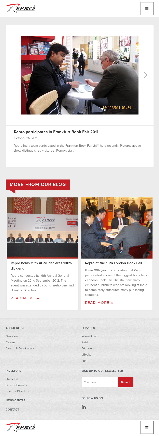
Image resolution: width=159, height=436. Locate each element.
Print (84, 360)
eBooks (86, 354)
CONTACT (12, 409)
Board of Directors (17, 391)
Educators (88, 348)
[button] (147, 8)
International (89, 336)
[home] (21, 7)
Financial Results (16, 385)
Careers (11, 342)
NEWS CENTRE (15, 400)
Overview (12, 336)
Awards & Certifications (20, 348)
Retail (85, 342)
